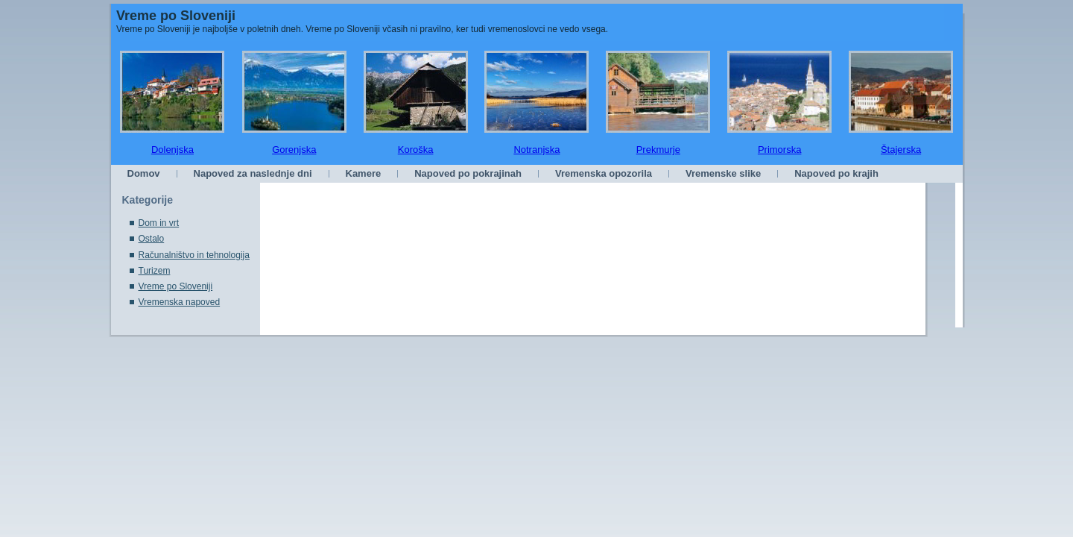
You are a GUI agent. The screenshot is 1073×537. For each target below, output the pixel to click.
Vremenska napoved (180, 302)
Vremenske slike (723, 173)
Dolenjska (172, 149)
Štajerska (901, 149)
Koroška (416, 149)
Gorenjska (294, 149)
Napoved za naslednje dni (253, 173)
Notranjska (536, 149)
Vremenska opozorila (603, 173)
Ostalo (152, 238)
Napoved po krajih (836, 173)
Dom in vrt (159, 223)
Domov (143, 173)
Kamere (364, 173)
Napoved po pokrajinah (468, 173)
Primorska (780, 149)
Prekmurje (658, 149)
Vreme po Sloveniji (175, 15)
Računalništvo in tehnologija (194, 255)
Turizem (155, 271)
